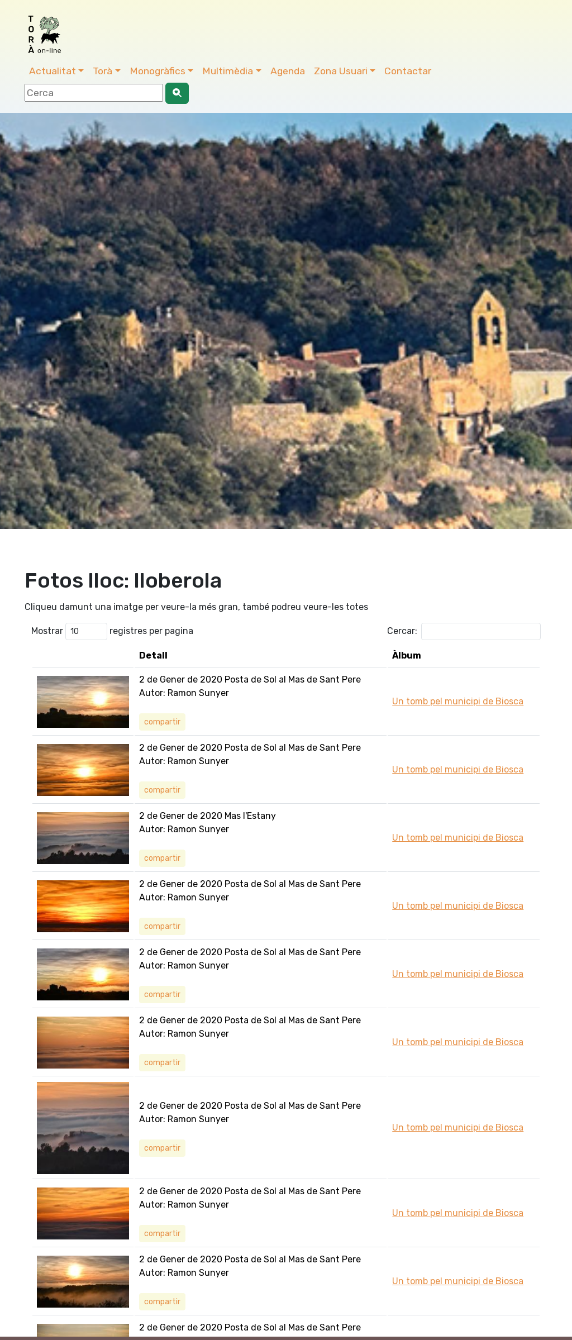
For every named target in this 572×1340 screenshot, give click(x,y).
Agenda (287, 71)
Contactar (407, 71)
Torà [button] (102, 71)
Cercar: (464, 631)
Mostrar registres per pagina (112, 631)
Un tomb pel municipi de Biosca (457, 701)
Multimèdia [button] (227, 71)
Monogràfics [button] (157, 71)
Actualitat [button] (52, 71)
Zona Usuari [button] (341, 71)
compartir (162, 722)
